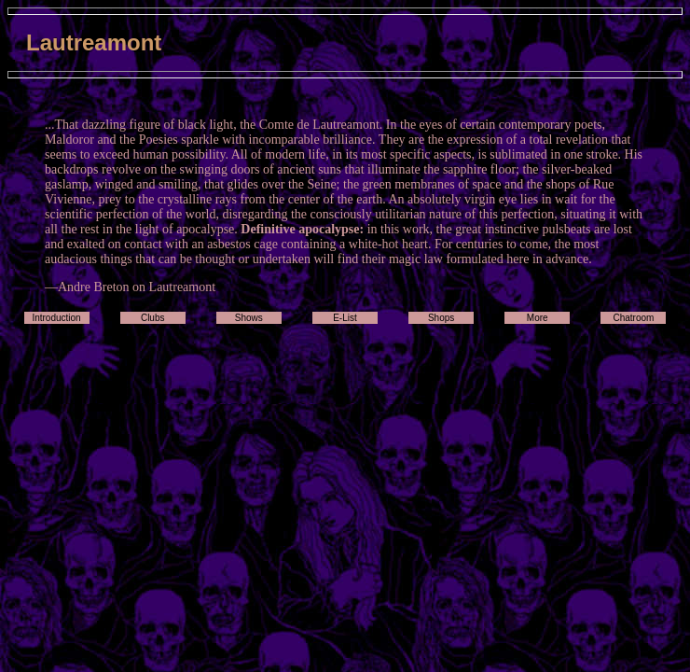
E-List (345, 318)
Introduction (56, 318)
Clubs (153, 318)
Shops (441, 318)
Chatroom (633, 318)
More (537, 318)
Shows (249, 318)
